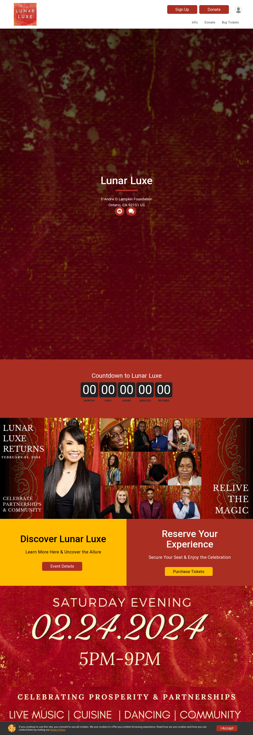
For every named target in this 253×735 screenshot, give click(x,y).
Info (195, 22)
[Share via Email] (119, 211)
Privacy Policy (57, 729)
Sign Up (182, 9)
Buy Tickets (230, 22)
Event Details (62, 566)
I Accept (226, 728)
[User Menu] (238, 9)
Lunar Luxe (127, 180)
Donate (214, 9)
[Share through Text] (131, 211)
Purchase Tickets (188, 571)
